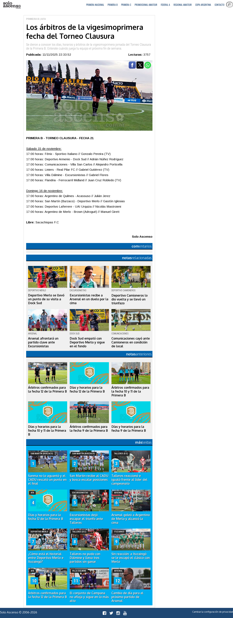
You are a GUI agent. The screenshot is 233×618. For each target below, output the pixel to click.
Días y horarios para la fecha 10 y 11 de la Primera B (47, 430)
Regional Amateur (183, 5)
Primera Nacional (95, 5)
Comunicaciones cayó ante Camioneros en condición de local (130, 342)
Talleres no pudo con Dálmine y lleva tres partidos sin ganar (85, 558)
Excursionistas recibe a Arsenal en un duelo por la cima (89, 299)
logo (11, 5)
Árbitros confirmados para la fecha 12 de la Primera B (47, 389)
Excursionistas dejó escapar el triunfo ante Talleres (86, 519)
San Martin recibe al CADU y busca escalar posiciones (89, 478)
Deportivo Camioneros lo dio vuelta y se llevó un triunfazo (129, 299)
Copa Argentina (203, 5)
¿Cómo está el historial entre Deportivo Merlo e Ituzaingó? (45, 558)
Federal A (165, 5)
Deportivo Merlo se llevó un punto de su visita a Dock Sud (46, 299)
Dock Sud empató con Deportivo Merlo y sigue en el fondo (87, 342)
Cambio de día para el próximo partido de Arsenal (127, 597)
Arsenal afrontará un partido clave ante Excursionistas (43, 342)
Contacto (219, 5)
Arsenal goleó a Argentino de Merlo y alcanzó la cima (130, 519)
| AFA (42, 19)
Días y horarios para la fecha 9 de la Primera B (128, 428)
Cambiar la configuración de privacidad (212, 611)
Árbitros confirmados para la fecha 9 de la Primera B (89, 428)
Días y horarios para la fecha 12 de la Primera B (87, 389)
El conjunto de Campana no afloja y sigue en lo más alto (89, 597)
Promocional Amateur (146, 5)
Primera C (126, 5)
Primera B (113, 5)
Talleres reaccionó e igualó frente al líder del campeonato (129, 479)
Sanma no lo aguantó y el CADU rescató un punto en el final (47, 479)
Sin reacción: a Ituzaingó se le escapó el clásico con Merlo (130, 558)
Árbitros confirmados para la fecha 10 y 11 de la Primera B (130, 391)
